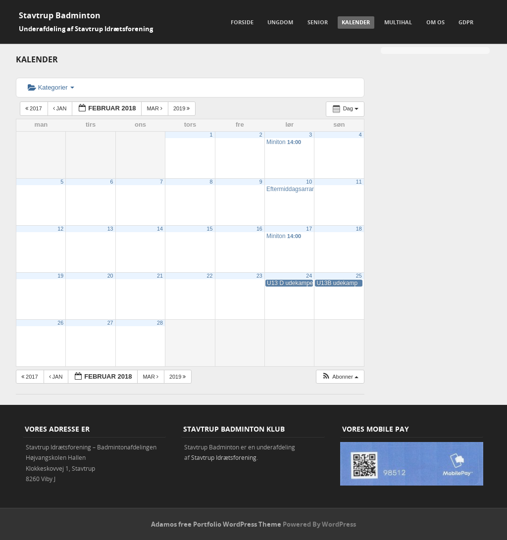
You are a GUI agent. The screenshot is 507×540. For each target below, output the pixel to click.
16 (259, 229)
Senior (317, 22)
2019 (182, 108)
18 (359, 229)
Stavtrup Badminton (60, 15)
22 (210, 276)
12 (60, 229)
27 (110, 323)
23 (259, 276)
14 (160, 229)
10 (309, 182)
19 (60, 276)
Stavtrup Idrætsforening (223, 457)
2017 (34, 108)
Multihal (398, 22)
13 (110, 229)
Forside (242, 22)
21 (160, 276)
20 (110, 276)
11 (359, 182)
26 (60, 323)
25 (359, 276)
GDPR (465, 22)
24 (309, 276)
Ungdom (280, 22)
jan (60, 108)
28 (160, 323)
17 (309, 229)
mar (155, 108)
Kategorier (51, 87)
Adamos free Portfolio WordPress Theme (216, 524)
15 (210, 229)
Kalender (356, 22)
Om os (435, 22)
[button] (339, 377)
